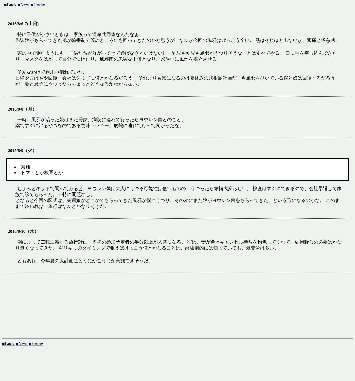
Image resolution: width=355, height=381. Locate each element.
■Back (10, 4)
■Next (24, 4)
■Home (38, 4)
